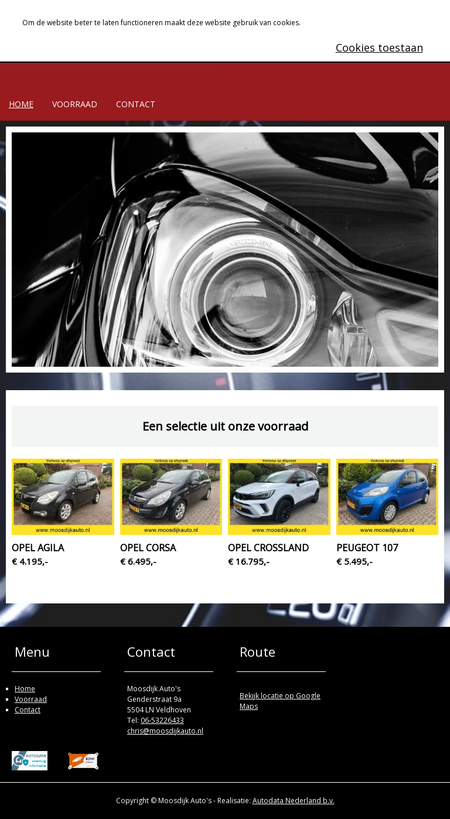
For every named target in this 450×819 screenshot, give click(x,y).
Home (21, 104)
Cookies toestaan (379, 47)
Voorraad (74, 104)
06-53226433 (162, 720)
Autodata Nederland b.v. (294, 801)
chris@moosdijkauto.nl (165, 731)
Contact (135, 104)
